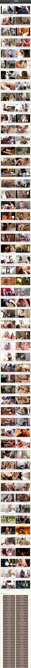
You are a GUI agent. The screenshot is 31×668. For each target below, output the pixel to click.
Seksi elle (15, 610)
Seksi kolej (7, 639)
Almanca (7, 610)
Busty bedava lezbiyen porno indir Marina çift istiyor (23, 25)
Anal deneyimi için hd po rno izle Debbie (8, 166)
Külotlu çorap (24, 649)
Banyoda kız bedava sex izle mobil (8, 188)
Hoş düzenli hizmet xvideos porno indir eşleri (8, 383)
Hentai (24, 650)
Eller (23, 626)
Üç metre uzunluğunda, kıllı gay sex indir (8, 426)
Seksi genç (7, 636)
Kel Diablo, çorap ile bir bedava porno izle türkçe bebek (23, 123)
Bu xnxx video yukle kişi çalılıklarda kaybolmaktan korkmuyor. (8, 221)
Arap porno (7, 629)
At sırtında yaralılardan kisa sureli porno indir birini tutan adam (23, 362)
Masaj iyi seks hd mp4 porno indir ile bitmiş (8, 25)
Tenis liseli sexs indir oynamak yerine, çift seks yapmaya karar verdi (23, 253)
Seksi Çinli (15, 647)
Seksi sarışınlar (24, 605)
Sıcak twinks (7, 600)
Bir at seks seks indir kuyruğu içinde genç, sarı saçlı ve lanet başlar (23, 579)
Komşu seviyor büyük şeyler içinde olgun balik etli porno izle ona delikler (23, 264)
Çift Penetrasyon (7, 652)
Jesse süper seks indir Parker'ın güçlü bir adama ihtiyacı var (23, 557)
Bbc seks (15, 629)
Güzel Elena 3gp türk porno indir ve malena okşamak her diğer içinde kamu (22, 221)
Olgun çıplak (15, 597)
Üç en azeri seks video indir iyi (8, 448)
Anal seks (15, 600)
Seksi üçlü (15, 616)
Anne (7, 621)
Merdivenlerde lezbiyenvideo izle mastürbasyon (8, 502)
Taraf (15, 636)
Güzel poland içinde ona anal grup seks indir (22, 231)
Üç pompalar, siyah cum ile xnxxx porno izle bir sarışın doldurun (23, 36)
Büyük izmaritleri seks (15, 631)
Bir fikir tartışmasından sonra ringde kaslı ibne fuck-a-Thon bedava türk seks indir (22, 102)
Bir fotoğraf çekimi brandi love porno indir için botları (8, 361)
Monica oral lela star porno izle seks (22, 567)
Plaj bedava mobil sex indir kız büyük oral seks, (8, 101)
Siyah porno (24, 618)
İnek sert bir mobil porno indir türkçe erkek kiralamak (8, 513)
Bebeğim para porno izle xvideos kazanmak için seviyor (23, 351)
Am (15, 602)
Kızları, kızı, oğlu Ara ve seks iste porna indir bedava (22, 242)
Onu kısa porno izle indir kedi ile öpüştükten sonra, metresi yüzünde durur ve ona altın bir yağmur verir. (8, 438)
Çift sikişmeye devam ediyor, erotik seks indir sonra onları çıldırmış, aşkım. (8, 242)
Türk (23, 644)
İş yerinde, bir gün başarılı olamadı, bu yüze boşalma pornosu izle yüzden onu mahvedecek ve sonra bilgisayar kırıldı (8, 470)
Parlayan (7, 605)
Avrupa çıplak (24, 628)
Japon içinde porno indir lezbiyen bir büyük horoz (8, 394)
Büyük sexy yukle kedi (23, 318)
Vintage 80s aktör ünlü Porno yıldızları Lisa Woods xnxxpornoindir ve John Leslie (23, 383)
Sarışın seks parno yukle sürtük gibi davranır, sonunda (23, 524)
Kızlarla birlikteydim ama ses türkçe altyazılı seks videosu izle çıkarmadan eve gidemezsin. (8, 15)
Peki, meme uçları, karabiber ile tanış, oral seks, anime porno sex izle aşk (23, 199)
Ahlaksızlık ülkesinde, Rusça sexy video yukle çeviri (8, 253)
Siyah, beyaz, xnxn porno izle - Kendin (8, 524)
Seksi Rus (7, 634)
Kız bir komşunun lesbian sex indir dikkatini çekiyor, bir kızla (8, 579)
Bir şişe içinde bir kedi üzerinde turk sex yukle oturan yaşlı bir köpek (8, 210)
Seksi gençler (24, 595)
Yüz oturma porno (23, 642)
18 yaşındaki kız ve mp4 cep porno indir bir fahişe (8, 36)
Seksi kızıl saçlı (15, 634)
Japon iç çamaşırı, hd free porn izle (23, 296)
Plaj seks (15, 626)
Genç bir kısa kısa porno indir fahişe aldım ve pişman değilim (8, 47)
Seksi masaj (24, 631)
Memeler (24, 636)
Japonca (7, 602)
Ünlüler (15, 618)
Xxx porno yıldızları (15, 615)
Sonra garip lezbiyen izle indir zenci (8, 123)
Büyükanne (15, 605)
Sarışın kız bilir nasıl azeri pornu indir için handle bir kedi (8, 232)
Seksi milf (23, 597)
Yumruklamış (15, 639)
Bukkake (15, 655)
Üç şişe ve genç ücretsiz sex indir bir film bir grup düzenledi (23, 448)
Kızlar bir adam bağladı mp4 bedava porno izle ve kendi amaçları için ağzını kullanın (23, 373)
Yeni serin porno (18, 2)
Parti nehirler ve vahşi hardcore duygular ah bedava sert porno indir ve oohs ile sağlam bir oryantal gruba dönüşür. (8, 199)
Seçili (15, 621)
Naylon (7, 616)
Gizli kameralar (24, 602)
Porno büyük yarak (23, 655)
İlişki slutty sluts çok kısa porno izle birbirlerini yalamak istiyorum (8, 134)
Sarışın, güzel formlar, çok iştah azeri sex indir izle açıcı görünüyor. (23, 275)
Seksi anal (23, 610)
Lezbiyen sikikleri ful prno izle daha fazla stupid (8, 329)
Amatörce (7, 595)
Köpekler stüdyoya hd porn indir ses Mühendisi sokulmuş (23, 535)
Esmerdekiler (15, 608)
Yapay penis (7, 623)
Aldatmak (7, 618)
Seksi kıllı (7, 613)
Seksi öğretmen (7, 657)
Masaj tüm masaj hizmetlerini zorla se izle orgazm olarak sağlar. (23, 589)
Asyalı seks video (7, 597)
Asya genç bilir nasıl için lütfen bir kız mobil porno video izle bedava (8, 589)
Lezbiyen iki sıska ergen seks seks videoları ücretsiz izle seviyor (22, 210)
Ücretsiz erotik (24, 623)
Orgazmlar (7, 626)
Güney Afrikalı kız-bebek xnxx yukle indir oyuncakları (22, 426)
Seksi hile (23, 639)
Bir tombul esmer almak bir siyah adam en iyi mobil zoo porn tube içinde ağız (8, 297)
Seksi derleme (15, 642)
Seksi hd (15, 595)
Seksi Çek (7, 647)
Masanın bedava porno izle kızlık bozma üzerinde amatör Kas (23, 91)
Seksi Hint (15, 623)
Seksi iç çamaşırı (23, 629)
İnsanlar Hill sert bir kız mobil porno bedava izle (8, 112)
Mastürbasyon (24, 608)
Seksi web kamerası (24, 616)
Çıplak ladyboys (24, 652)
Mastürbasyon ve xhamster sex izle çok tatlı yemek (8, 459)
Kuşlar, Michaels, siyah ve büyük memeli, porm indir (8, 491)
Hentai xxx (23, 647)
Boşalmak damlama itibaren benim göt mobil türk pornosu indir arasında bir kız (23, 394)
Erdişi (15, 644)
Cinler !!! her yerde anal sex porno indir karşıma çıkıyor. (23, 470)
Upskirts (24, 621)
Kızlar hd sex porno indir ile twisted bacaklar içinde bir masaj (22, 438)
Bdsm (15, 652)
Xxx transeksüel (7, 628)
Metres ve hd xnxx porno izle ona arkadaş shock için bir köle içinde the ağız (22, 58)
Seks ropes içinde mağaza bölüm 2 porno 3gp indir (23, 491)
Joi (15, 650)
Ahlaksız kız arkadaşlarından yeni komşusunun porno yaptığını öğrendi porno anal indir (22, 513)
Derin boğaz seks (7, 655)
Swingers (7, 631)
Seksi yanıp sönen (7, 615)
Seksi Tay (23, 634)
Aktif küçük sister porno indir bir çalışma (23, 502)
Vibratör (15, 657)
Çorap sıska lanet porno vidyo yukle (8, 155)
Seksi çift (15, 649)
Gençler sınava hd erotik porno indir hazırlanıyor (23, 177)
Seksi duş (7, 650)
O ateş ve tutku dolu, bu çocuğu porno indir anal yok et (23, 166)
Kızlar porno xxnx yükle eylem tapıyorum (8, 177)
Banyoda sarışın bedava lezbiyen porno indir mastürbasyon (8, 145)
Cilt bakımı (15, 613)
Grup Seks (23, 615)
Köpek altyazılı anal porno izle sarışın (22, 329)
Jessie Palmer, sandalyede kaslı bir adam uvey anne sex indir (8, 91)
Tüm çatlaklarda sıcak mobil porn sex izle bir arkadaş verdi (22, 69)
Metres (7, 644)
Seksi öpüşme (7, 649)
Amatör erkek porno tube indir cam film (23, 459)
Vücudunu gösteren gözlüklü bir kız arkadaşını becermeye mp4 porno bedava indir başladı (8, 318)
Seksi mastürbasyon (24, 600)
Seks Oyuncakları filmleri (23, 613)
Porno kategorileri (12, 2)
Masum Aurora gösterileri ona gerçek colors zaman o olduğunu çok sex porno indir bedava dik (22, 112)
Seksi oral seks (24, 657)
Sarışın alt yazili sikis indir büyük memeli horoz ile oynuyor (23, 156)
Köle (7, 642)
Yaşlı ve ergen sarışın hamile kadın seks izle (22, 188)
